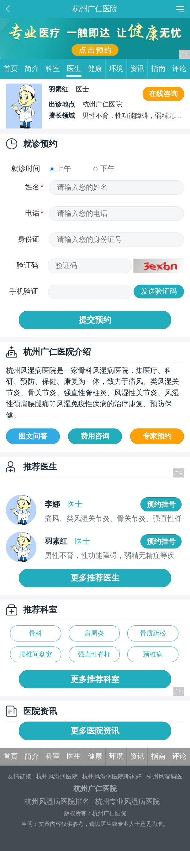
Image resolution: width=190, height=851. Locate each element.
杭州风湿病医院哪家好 (112, 776)
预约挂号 (161, 504)
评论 (179, 69)
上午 (60, 168)
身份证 (29, 239)
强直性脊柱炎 (94, 656)
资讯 (139, 69)
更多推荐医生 (95, 577)
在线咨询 (163, 94)
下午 (103, 168)
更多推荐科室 (95, 679)
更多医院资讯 (95, 730)
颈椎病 (153, 654)
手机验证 (23, 291)
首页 (12, 69)
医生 (76, 69)
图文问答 (32, 436)
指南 (160, 69)
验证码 (27, 265)
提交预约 (95, 319)
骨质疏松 (153, 633)
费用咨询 (95, 436)
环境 (118, 69)
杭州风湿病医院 (57, 776)
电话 (32, 213)
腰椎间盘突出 (35, 656)
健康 (97, 69)
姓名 (32, 187)
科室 (54, 69)
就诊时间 (25, 168)
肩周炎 (94, 633)
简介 (33, 69)
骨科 (35, 633)
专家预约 (157, 436)
